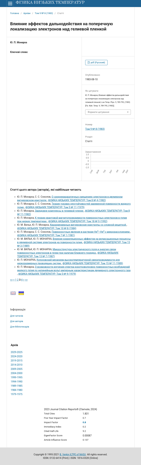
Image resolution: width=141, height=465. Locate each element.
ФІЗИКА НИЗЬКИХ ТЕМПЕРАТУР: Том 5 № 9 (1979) (47, 273)
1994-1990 (16, 381)
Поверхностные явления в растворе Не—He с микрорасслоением (91, 231)
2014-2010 (16, 364)
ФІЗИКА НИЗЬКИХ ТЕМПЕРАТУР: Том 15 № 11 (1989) (92, 263)
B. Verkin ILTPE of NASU (73, 454)
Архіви (26, 13)
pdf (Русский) (97, 62)
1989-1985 (16, 385)
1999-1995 (16, 377)
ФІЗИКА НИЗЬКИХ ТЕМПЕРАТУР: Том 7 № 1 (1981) (46, 235)
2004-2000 (16, 373)
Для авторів (16, 321)
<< (11, 279)
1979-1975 (16, 394)
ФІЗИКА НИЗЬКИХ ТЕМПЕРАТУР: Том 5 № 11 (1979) (55, 207)
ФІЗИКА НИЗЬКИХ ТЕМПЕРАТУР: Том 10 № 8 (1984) (46, 228)
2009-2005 (16, 369)
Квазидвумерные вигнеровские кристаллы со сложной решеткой (88, 224)
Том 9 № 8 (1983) (44, 13)
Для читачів (16, 315)
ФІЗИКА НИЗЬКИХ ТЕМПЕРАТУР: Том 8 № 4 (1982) (77, 200)
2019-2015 (16, 360)
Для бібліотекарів (19, 326)
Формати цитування (98, 112)
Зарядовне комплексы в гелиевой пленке (59, 210)
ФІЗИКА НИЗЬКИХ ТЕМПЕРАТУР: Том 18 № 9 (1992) (77, 221)
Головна (14, 13)
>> (26, 279)
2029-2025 (16, 352)
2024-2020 (16, 356)
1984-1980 (16, 390)
